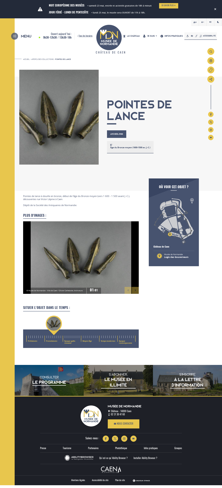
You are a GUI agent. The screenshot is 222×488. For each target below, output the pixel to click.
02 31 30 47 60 (118, 417)
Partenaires (93, 451)
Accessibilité (203, 37)
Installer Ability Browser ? (145, 461)
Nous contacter (123, 426)
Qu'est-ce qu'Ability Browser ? (113, 461)
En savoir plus (169, 5)
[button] (128, 292)
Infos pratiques (151, 451)
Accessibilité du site (100, 483)
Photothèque (121, 451)
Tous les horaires (85, 37)
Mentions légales (78, 483)
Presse (43, 451)
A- (202, 22)
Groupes (178, 451)
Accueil (26, 62)
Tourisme (67, 451)
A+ (195, 22)
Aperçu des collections (42, 62)
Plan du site (120, 483)
